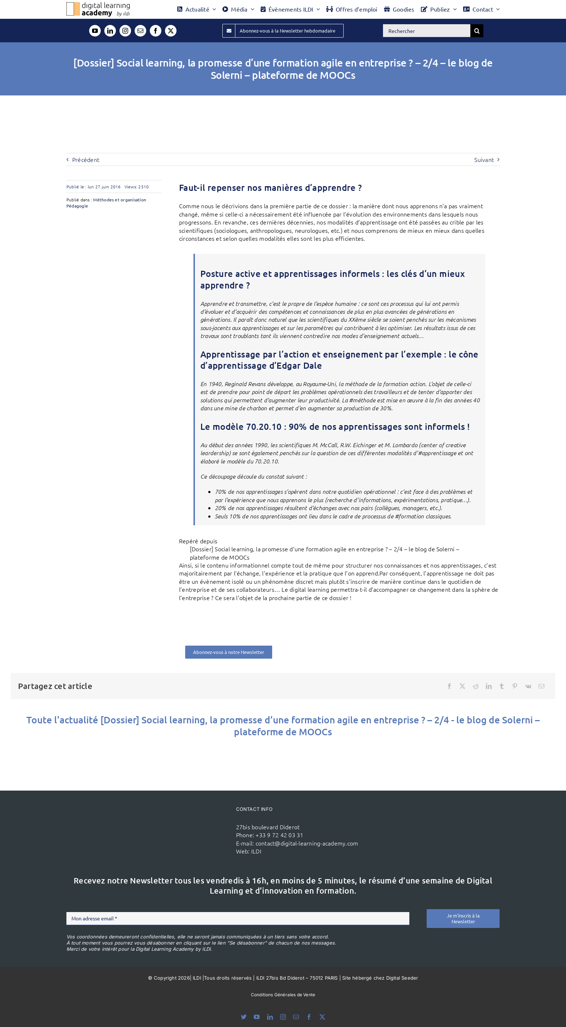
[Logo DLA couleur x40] (98, 5)
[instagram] (125, 31)
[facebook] (155, 31)
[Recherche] (476, 30)
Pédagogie (77, 206)
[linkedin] (110, 31)
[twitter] (171, 31)
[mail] (140, 31)
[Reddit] (475, 686)
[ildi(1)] (188, 817)
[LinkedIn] (488, 686)
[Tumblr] (501, 686)
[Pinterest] (514, 686)
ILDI (256, 851)
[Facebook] (449, 686)
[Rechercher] (426, 30)
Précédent (85, 159)
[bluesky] (244, 1017)
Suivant (484, 159)
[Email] (541, 686)
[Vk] (528, 686)
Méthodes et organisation (119, 199)
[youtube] (95, 31)
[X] (462, 686)
